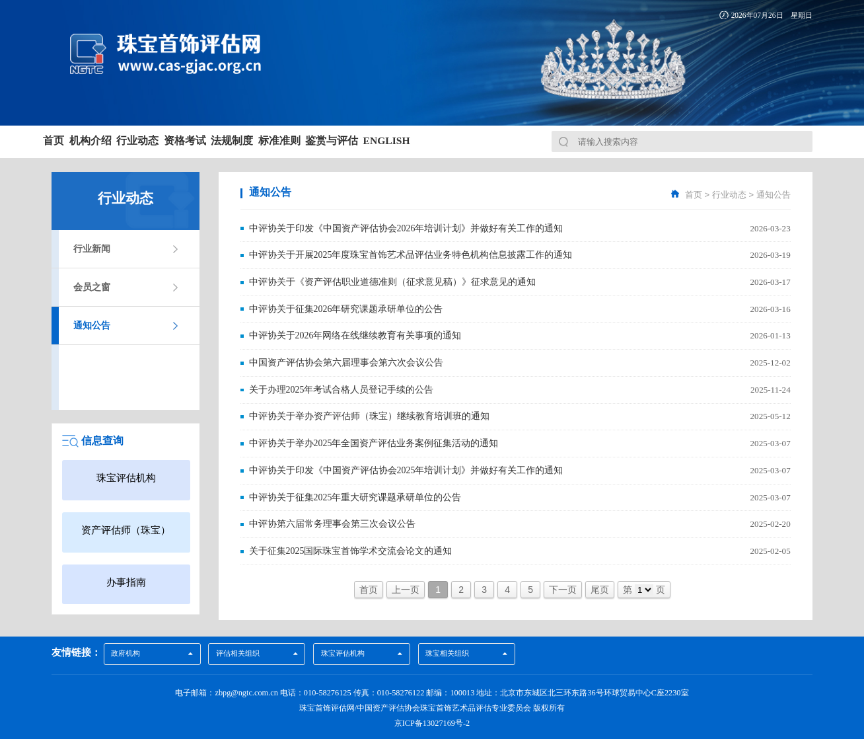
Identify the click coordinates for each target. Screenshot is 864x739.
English (593, 140)
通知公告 (91, 326)
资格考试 (281, 140)
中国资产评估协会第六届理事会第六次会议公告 (346, 361)
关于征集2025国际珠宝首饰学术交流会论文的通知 (350, 548)
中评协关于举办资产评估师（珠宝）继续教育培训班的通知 (369, 414)
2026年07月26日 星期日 (771, 15)
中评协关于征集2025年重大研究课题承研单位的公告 (355, 494)
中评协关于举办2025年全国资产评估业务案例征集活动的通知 (374, 441)
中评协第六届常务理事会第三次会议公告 (332, 521)
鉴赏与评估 (511, 140)
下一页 (563, 587)
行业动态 (207, 140)
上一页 (405, 587)
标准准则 (431, 140)
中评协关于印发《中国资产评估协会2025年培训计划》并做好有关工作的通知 (406, 468)
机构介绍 (132, 140)
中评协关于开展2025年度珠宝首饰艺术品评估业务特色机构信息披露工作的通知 (411, 254)
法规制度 (356, 140)
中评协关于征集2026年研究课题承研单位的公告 (346, 308)
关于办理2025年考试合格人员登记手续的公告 (341, 388)
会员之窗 (91, 287)
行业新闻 (91, 249)
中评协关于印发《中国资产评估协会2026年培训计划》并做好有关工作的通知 (406, 228)
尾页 (600, 587)
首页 (68, 140)
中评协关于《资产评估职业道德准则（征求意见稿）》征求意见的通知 (392, 281)
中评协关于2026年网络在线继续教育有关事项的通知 (355, 334)
